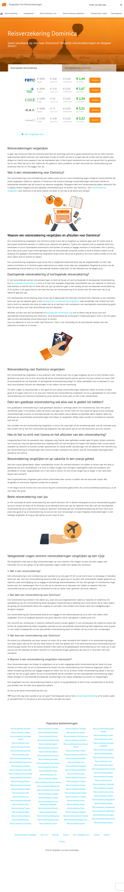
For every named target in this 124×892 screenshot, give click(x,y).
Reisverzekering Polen (76, 800)
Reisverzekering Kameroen (75, 740)
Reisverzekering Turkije (48, 771)
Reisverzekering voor (48, 13)
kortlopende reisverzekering (24, 283)
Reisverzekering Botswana (48, 819)
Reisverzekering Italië (75, 808)
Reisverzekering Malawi (103, 822)
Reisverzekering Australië (21, 750)
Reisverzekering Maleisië (76, 789)
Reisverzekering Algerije (20, 766)
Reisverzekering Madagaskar (48, 816)
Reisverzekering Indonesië (20, 785)
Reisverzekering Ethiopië (48, 732)
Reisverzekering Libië (20, 793)
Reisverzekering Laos (103, 761)
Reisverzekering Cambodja (103, 784)
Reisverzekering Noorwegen (76, 793)
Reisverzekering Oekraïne (48, 808)
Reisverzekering (11, 13)
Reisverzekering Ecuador (103, 735)
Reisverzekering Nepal (103, 803)
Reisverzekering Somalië (48, 797)
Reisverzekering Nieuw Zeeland (75, 816)
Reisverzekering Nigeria (48, 751)
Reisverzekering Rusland (20, 728)
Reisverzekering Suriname (103, 792)
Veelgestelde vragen (99, 13)
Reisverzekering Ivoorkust (75, 796)
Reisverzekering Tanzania (48, 748)
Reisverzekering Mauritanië (48, 740)
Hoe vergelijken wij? (33, 134)
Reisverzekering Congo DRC (21, 770)
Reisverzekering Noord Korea (103, 818)
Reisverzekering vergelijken (25, 835)
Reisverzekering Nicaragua (103, 815)
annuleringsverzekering (86, 695)
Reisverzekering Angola (20, 816)
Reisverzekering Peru (20, 804)
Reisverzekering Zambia (48, 778)
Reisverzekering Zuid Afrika (20, 823)
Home (1, 15)
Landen (96, 835)
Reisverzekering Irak (76, 762)
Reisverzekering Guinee (103, 739)
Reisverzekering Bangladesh (103, 799)
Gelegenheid (28, 13)
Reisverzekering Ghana (103, 753)
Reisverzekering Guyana (103, 765)
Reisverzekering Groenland (20, 777)
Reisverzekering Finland (75, 781)
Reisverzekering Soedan (20, 789)
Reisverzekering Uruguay (103, 788)
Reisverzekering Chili (48, 774)
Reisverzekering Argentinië (20, 758)
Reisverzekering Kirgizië (103, 772)
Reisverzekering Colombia (48, 728)
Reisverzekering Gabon (76, 823)
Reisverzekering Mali (20, 819)
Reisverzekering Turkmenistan (76, 736)
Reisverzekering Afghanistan (48, 786)
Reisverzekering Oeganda (103, 749)
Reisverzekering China (20, 743)
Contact (62, 841)
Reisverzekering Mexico (20, 781)
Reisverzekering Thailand (76, 728)
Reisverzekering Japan (76, 773)
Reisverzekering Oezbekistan (75, 754)
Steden (106, 835)
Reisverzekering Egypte (48, 744)
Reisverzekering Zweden (75, 750)
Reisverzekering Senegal (103, 776)
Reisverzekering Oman (76, 804)
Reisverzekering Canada (20, 732)
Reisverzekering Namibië (48, 759)
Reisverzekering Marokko (76, 758)
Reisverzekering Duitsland (75, 777)
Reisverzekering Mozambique (48, 763)
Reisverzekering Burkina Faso (75, 819)
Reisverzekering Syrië (103, 780)
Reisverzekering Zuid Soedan (48, 790)
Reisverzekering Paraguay (76, 766)
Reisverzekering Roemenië (103, 757)
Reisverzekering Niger (20, 812)
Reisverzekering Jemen (48, 823)
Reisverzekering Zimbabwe (75, 770)
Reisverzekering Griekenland (103, 811)
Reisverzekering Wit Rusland (103, 769)
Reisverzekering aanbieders (73, 13)
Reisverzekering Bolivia (48, 736)
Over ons (44, 835)
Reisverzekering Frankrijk (48, 794)
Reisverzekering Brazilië (20, 747)
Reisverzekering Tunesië (103, 795)
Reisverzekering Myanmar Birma (48, 782)
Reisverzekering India (20, 754)
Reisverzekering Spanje (76, 732)
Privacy (66, 835)
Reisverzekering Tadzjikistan (103, 807)
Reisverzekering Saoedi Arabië (20, 773)
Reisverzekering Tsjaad (21, 808)
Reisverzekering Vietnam (76, 785)
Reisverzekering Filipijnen (76, 812)
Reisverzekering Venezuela (48, 755)
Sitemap (55, 835)
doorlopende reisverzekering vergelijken (61, 301)
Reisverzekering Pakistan (48, 767)
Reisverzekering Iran (21, 796)
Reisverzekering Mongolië (20, 800)
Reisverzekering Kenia (48, 812)
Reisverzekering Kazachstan (20, 762)
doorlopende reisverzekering (59, 312)
